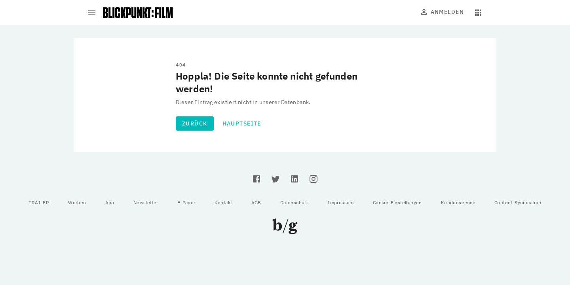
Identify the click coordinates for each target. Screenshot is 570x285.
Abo (109, 202)
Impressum (341, 202)
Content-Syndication (518, 202)
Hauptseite (241, 123)
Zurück (195, 123)
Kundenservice (458, 202)
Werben (77, 202)
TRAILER (38, 202)
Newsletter (145, 202)
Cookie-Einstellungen (397, 202)
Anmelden (442, 12)
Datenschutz (294, 202)
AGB (256, 202)
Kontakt (223, 202)
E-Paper (186, 202)
